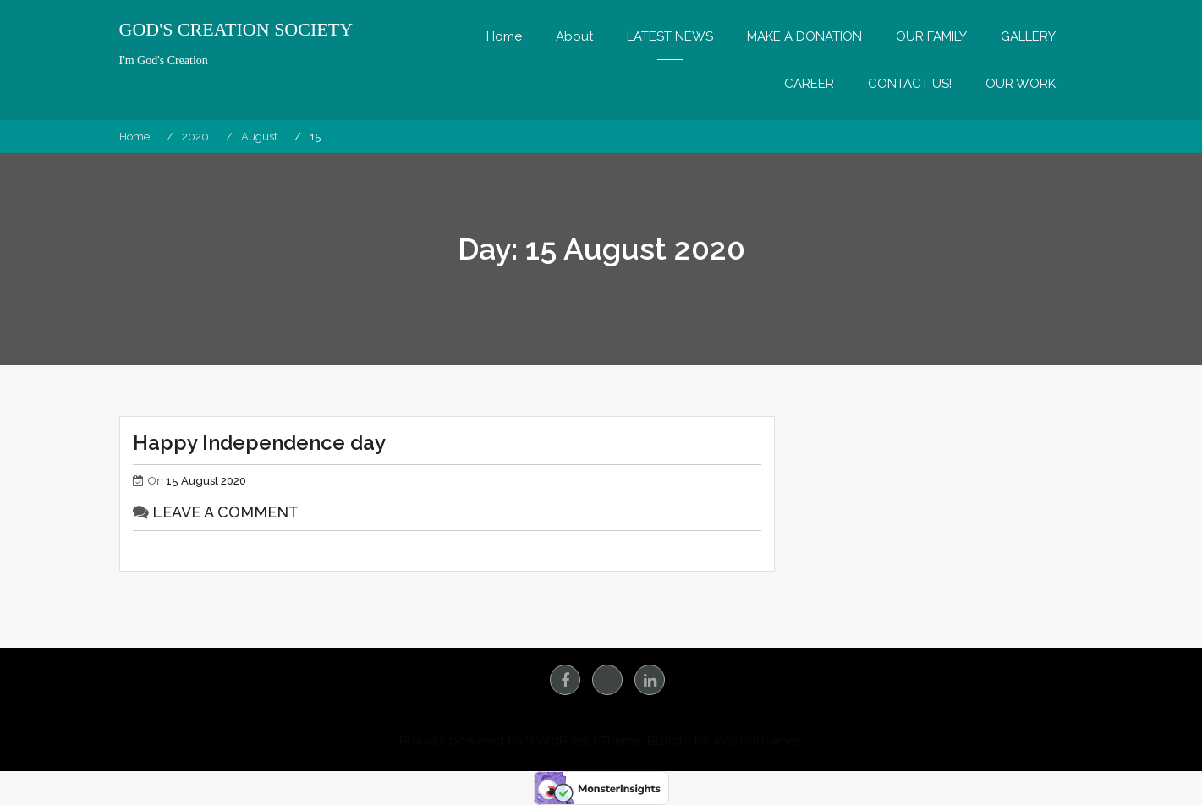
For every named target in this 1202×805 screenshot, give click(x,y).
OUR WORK (1020, 83)
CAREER (809, 83)
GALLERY (1028, 36)
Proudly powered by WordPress (494, 740)
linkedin (649, 680)
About (574, 36)
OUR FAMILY (931, 36)
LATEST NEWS (670, 36)
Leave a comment (225, 512)
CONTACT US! (910, 83)
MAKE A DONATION (804, 36)
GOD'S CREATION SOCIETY (236, 29)
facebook (565, 680)
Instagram (607, 680)
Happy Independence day (259, 442)
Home (504, 36)
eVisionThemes (757, 740)
